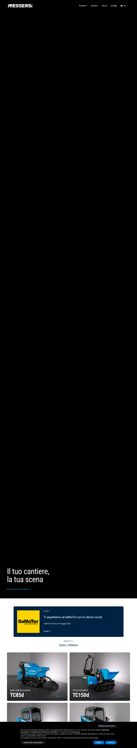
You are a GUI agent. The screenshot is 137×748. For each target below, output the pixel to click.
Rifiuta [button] (99, 742)
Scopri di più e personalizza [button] (33, 742)
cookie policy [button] (76, 732)
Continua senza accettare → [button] (107, 726)
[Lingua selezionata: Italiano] (125, 6)
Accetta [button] (110, 742)
